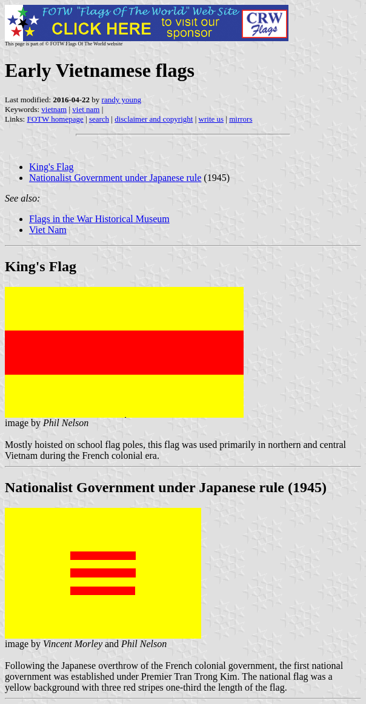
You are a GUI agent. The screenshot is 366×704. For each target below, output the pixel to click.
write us (211, 118)
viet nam (85, 109)
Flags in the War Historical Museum (99, 219)
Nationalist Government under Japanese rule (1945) (166, 487)
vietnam (54, 109)
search (99, 118)
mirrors (240, 118)
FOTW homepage (55, 118)
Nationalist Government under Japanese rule (115, 178)
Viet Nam (48, 230)
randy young (121, 99)
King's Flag (51, 167)
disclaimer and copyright (154, 118)
